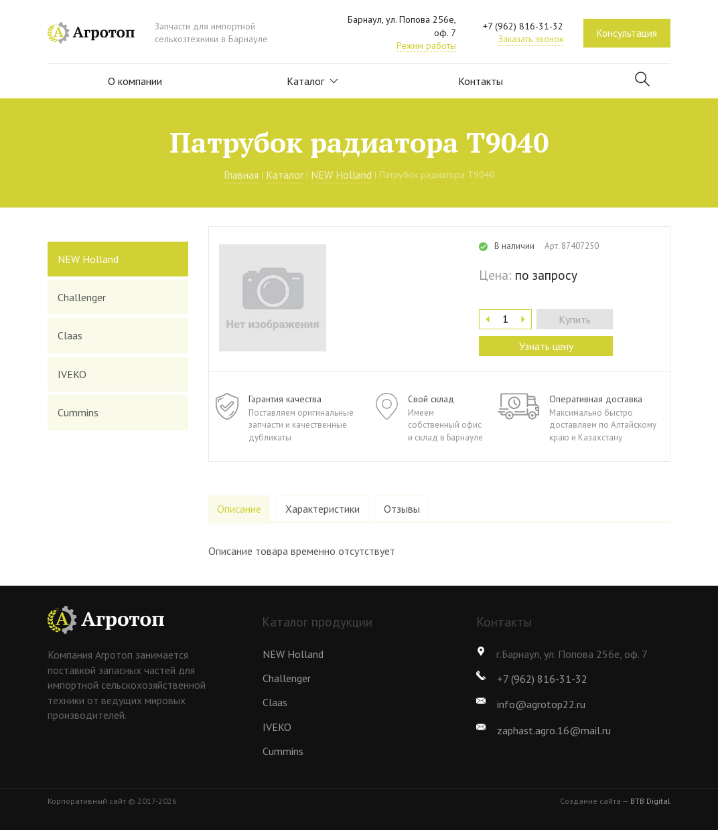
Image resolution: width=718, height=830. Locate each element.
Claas (70, 335)
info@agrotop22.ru (541, 704)
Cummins (78, 412)
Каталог (313, 81)
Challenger (82, 297)
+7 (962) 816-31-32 (523, 26)
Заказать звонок (530, 39)
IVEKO (72, 374)
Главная (241, 174)
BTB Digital (650, 801)
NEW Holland (341, 174)
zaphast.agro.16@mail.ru (554, 730)
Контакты (480, 81)
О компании (135, 81)
